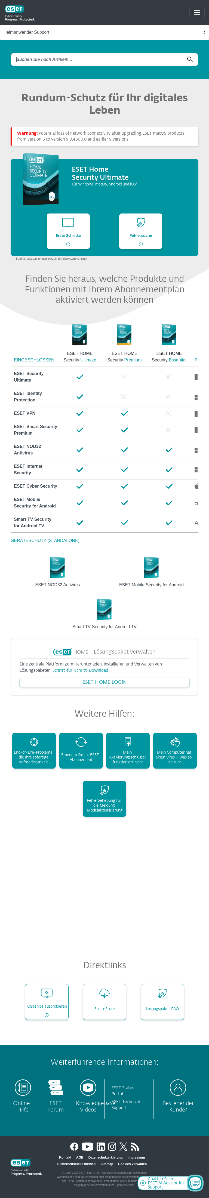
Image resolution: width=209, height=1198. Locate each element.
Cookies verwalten (132, 1164)
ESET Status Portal (123, 1091)
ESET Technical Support (126, 1105)
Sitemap (106, 1164)
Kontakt (65, 1157)
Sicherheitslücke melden (76, 1164)
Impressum (136, 1157)
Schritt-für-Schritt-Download (80, 670)
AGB (80, 1157)
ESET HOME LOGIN (104, 682)
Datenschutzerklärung (105, 1157)
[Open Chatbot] (195, 1183)
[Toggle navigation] (197, 12)
